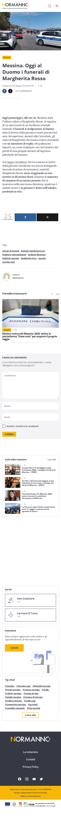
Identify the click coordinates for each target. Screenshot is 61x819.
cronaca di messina (34, 697)
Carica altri (30, 715)
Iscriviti (14, 647)
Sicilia (46, 690)
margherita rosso (29, 258)
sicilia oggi (30, 701)
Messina (42, 258)
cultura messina (13, 693)
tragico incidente (17, 162)
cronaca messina (32, 690)
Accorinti (33, 704)
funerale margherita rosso (33, 251)
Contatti (30, 759)
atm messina (34, 708)
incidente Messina (10, 258)
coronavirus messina (16, 704)
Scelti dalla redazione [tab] (15, 459)
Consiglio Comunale (15, 708)
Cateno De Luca (31, 693)
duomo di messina (10, 251)
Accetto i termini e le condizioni (23, 426)
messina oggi (8, 262)
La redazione (30, 752)
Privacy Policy (31, 766)
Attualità (7, 57)
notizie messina (13, 697)
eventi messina (13, 690)
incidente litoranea (37, 254)
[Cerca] (49, 6)
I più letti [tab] (51, 459)
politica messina (14, 701)
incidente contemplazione (14, 254)
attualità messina (42, 686)
